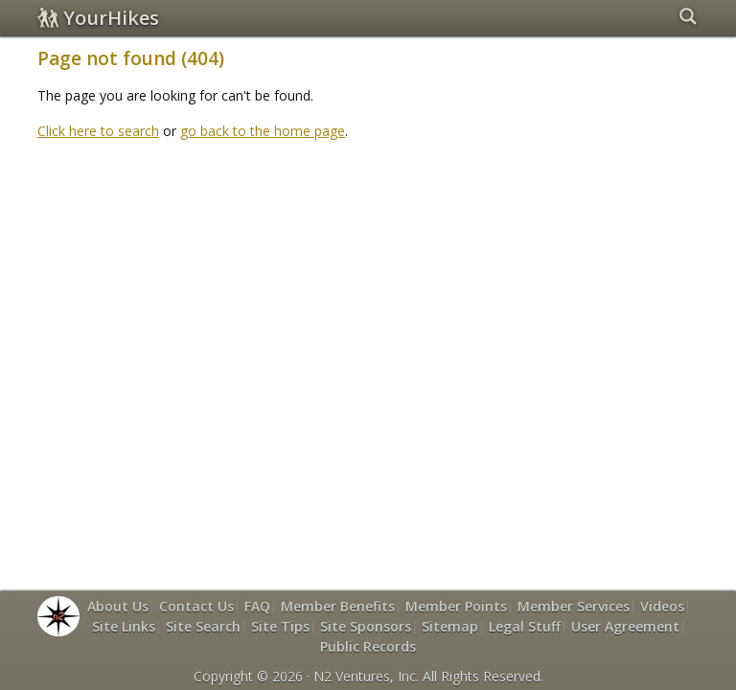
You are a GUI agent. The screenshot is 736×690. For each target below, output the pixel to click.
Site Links (123, 626)
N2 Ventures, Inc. (366, 676)
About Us (118, 606)
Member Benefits (338, 606)
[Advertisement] (386, 199)
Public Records (368, 646)
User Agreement (625, 626)
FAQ (257, 606)
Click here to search (98, 131)
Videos (662, 606)
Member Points (456, 606)
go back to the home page (262, 131)
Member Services (574, 606)
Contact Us (196, 606)
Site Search (203, 626)
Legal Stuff (525, 626)
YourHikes (98, 18)
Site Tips (280, 626)
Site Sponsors (365, 626)
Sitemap (450, 626)
